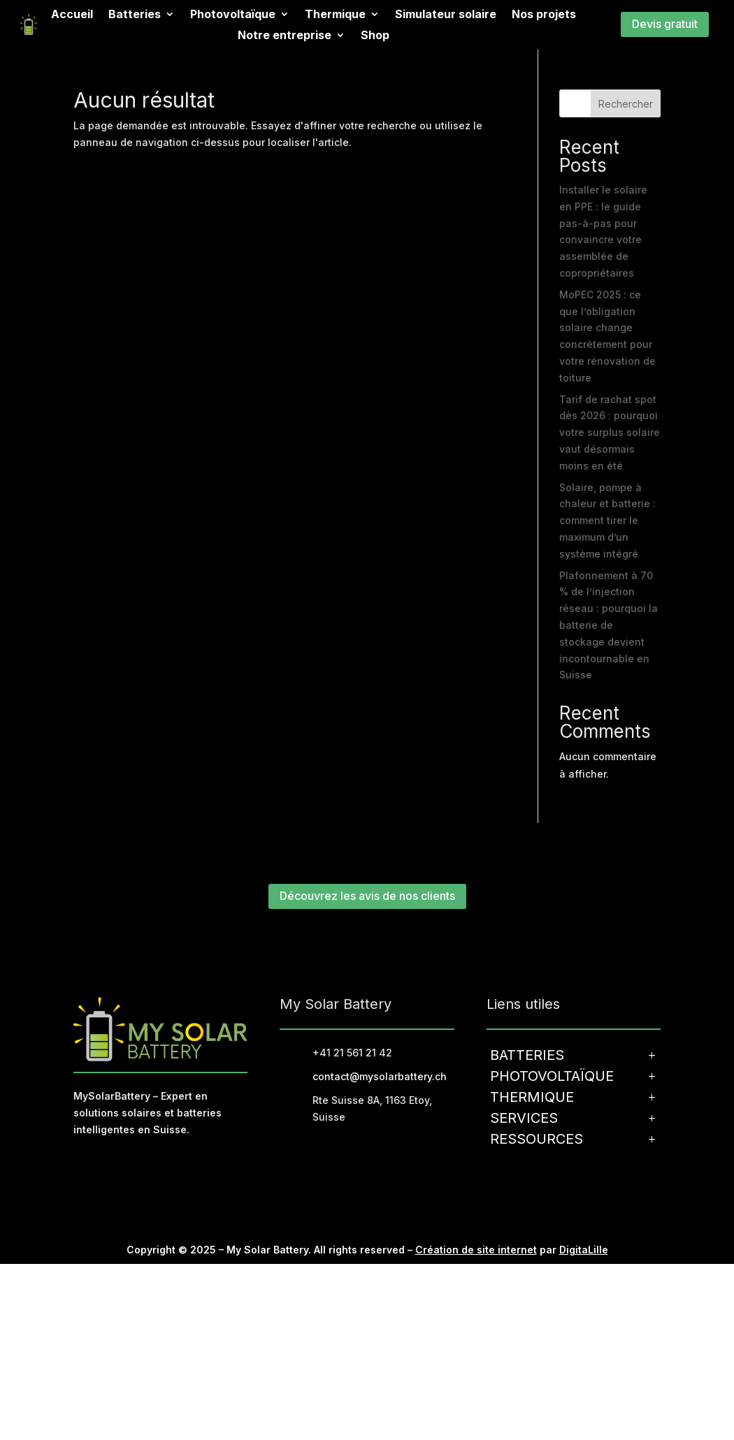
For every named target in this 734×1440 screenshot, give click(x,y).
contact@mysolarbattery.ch (379, 1076)
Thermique (335, 15)
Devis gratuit (665, 24)
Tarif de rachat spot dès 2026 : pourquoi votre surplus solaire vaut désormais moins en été (609, 432)
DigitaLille (583, 1250)
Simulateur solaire (445, 15)
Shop (375, 36)
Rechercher (625, 104)
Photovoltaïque (232, 15)
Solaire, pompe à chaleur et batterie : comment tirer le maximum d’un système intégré (607, 520)
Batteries (134, 15)
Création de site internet (476, 1250)
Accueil (72, 15)
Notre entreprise (284, 36)
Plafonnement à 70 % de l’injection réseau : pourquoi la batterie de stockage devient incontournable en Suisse (608, 625)
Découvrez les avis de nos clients (367, 896)
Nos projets (544, 15)
